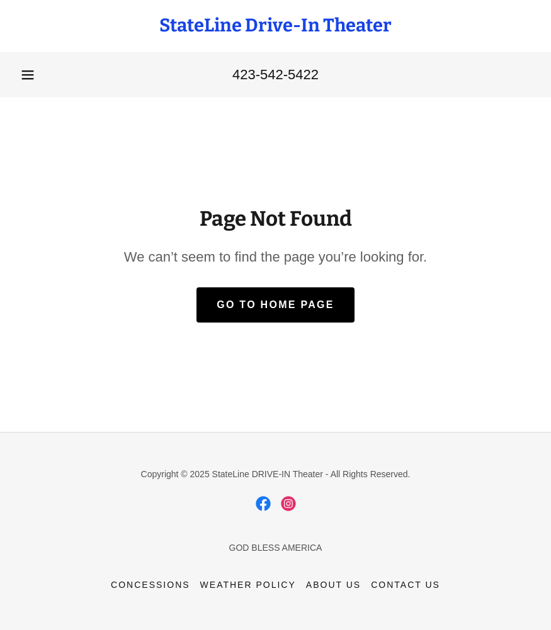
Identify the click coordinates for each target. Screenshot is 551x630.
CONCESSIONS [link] (150, 585)
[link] (275, 28)
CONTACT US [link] (405, 585)
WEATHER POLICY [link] (248, 585)
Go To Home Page (275, 304)
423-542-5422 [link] (275, 74)
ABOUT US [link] (333, 585)
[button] (27, 74)
